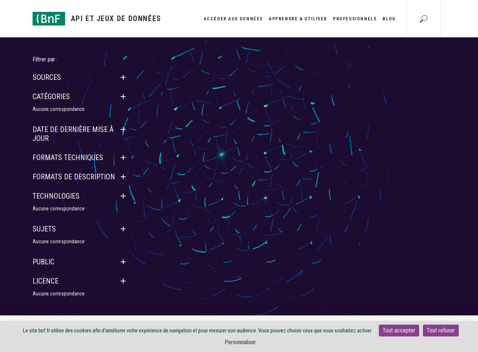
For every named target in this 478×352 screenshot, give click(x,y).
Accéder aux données (233, 18)
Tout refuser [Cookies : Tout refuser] (441, 330)
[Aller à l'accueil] (97, 18)
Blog (389, 18)
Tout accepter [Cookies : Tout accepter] (399, 330)
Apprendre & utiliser (298, 18)
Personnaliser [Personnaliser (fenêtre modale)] (240, 342)
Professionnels (355, 18)
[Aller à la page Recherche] (423, 18)
